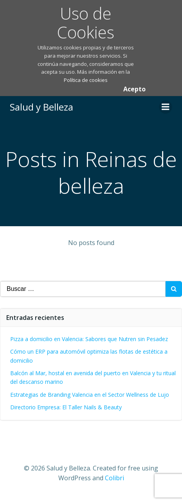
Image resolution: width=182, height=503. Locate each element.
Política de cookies (86, 80)
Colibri (114, 478)
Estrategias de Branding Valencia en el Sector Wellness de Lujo (89, 394)
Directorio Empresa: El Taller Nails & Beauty (66, 407)
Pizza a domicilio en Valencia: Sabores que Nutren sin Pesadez (89, 339)
